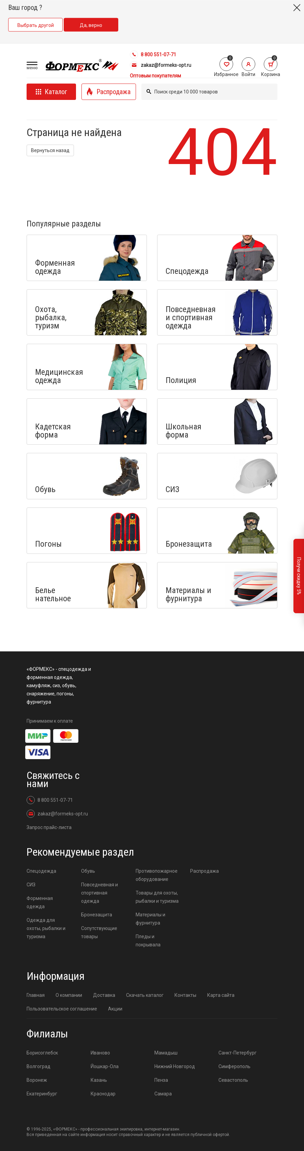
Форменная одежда (40, 902)
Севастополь (233, 1080)
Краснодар (103, 1093)
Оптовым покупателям (155, 75)
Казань (99, 1080)
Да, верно (91, 25)
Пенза (161, 1080)
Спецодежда (41, 871)
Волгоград (38, 1066)
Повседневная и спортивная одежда (99, 893)
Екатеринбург (42, 1093)
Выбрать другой (35, 25)
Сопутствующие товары (99, 932)
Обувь (88, 871)
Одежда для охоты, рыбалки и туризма (46, 928)
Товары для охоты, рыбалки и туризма (157, 897)
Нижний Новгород (174, 1066)
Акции (115, 1009)
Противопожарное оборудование (157, 875)
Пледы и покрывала (148, 940)
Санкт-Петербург (237, 1053)
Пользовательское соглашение (62, 1009)
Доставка (104, 995)
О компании (69, 995)
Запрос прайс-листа (49, 827)
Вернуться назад (50, 150)
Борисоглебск (42, 1053)
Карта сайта (220, 995)
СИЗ (31, 884)
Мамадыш (166, 1053)
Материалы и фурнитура (150, 919)
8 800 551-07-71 (153, 54)
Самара (163, 1093)
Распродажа (204, 871)
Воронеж (37, 1080)
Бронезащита (96, 914)
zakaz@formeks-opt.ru (160, 65)
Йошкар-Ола (105, 1066)
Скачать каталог (145, 995)
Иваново (100, 1053)
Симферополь (234, 1066)
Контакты (185, 995)
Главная (36, 995)
